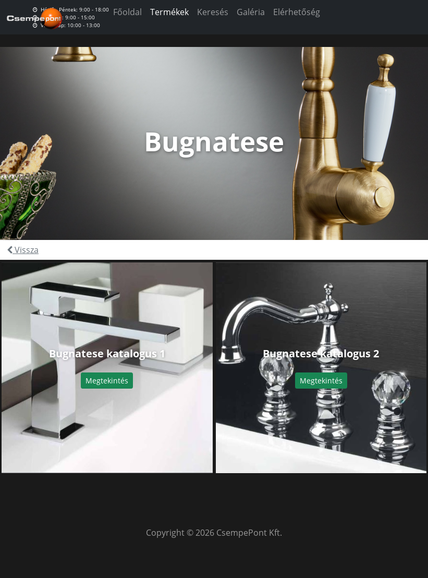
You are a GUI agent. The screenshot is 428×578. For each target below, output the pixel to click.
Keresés (212, 12)
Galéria (251, 12)
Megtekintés (106, 381)
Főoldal (127, 12)
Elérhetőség (296, 12)
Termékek (169, 12)
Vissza (23, 250)
